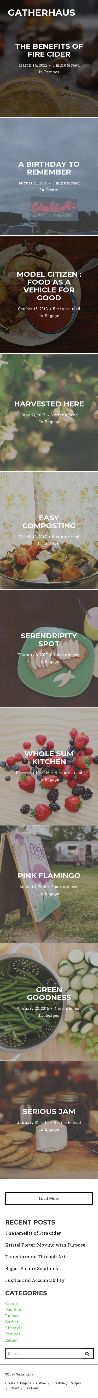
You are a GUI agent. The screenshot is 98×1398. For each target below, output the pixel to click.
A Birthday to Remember (49, 168)
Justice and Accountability (35, 1280)
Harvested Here (49, 404)
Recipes (51, 71)
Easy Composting (49, 522)
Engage (52, 315)
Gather (12, 1321)
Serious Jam (49, 1111)
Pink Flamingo (49, 875)
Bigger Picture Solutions (31, 1268)
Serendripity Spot (49, 640)
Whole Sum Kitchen (49, 757)
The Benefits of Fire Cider (49, 50)
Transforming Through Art (35, 1257)
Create (51, 189)
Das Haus (14, 1309)
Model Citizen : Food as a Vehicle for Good (49, 286)
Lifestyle (51, 543)
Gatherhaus (41, 12)
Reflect (12, 1340)
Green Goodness (49, 993)
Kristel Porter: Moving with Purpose (45, 1245)
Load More (49, 1198)
